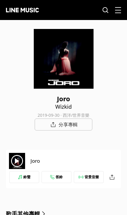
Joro (35, 160)
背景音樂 (89, 176)
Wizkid (63, 106)
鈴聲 (24, 176)
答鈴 (56, 176)
